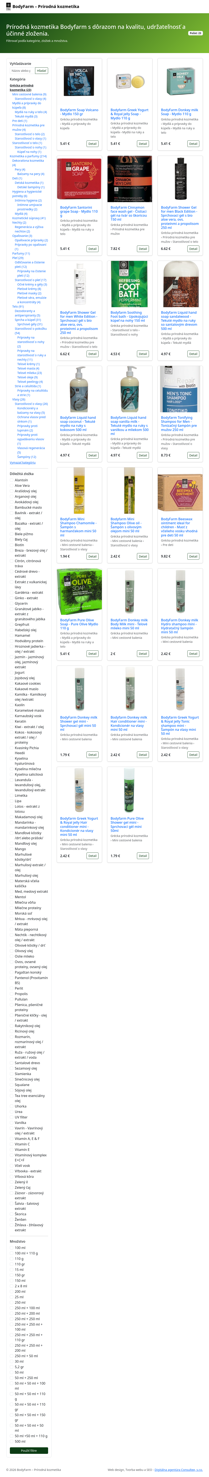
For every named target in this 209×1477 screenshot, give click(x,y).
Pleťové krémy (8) (29, 289)
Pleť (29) (18, 258)
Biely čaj (21, 539)
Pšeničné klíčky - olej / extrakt (31, 1018)
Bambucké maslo (28, 507)
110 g (19, 1258)
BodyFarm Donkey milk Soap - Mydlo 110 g (179, 112)
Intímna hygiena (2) (28, 200)
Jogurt (20, 672)
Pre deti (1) (19, 121)
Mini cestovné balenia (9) (29, 94)
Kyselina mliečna (28, 769)
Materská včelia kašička (27, 883)
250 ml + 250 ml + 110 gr (29, 1337)
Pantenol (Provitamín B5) (31, 980)
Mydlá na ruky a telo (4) (31, 112)
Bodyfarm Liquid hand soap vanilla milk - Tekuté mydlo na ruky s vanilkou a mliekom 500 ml (130, 425)
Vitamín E (22, 1149)
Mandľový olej (26, 843)
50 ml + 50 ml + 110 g (30, 1396)
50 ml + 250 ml (26, 1378)
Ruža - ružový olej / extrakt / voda (30, 1055)
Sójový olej (23, 1090)
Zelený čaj (22, 1187)
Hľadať (41, 71)
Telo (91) (18, 306)
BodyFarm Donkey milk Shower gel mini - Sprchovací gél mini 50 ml (78, 723)
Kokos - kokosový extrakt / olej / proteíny (28, 737)
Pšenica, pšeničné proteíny (29, 1007)
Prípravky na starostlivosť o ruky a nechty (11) (31, 355)
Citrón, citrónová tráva (28, 563)
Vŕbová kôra (24, 1176)
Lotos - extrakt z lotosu (27, 809)
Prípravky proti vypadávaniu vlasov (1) (30, 439)
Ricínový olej (24, 1031)
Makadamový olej (29, 817)
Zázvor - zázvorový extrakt (29, 1195)
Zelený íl (21, 1182)
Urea (18, 1111)
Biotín (19, 545)
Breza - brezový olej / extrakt (31, 553)
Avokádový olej (26, 502)
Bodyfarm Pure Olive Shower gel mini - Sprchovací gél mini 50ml (127, 824)
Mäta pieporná (26, 929)
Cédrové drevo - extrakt (27, 574)
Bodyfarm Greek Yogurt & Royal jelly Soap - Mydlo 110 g (130, 114)
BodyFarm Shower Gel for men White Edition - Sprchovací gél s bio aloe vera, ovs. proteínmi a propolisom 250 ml (79, 322)
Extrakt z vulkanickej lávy (31, 584)
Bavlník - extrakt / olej (28, 515)
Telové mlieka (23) (29, 373)
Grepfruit (22, 624)
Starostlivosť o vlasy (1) (30, 138)
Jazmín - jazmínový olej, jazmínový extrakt (29, 662)
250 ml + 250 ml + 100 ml (29, 1327)
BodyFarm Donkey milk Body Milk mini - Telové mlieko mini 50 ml (129, 624)
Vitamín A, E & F (27, 1138)
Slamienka (23, 1073)
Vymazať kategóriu (23, 462)
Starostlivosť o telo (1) (27, 143)
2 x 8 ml (21, 1286)
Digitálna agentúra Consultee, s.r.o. (179, 1470)
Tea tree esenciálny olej (30, 1098)
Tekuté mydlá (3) (26, 116)
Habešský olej (26, 630)
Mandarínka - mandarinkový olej (29, 825)
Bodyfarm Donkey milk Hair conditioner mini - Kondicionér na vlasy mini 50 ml (129, 723)
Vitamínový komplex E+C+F (31, 1157)
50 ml (19, 1372)
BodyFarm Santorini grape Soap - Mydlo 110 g (79, 211)
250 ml (20, 1302)
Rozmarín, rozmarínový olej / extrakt (29, 1041)
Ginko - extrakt (26, 598)
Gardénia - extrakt (29, 592)
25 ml (19, 1297)
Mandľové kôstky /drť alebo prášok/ (29, 835)
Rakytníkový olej (27, 1025)
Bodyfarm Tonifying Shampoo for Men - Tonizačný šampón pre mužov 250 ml (179, 423)
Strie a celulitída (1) (28, 386)
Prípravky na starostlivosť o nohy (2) (31, 341)
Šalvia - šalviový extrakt (27, 1206)
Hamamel (22, 635)
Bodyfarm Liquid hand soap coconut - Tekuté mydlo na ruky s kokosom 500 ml (78, 423)
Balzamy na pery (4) (31, 174)
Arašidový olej (26, 491)
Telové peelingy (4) (30, 382)
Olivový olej (24, 951)
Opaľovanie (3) (22, 236)
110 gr (20, 1264)
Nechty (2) (19, 222)
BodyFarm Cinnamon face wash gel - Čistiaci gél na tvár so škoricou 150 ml (129, 213)
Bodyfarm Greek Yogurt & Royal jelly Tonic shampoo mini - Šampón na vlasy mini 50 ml (180, 725)
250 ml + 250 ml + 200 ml (29, 1348)
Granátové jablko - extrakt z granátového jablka (30, 614)
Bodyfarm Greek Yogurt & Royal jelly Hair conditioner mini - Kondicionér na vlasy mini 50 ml (79, 826)
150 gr (20, 1275)
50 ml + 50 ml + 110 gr (30, 1407)
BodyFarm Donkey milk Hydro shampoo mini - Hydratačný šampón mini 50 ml (179, 626)
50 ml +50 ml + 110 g (31, 1436)
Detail (92, 144)
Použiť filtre (29, 1451)
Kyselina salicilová (29, 774)
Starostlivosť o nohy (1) (30, 147)
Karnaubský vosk (28, 716)
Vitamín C (22, 1144)
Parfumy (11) (21, 253)
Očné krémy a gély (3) (32, 284)
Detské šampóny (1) (31, 187)
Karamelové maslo (29, 710)
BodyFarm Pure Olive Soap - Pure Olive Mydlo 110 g (79, 624)
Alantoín (21, 480)
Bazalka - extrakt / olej (29, 526)
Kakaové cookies (28, 683)
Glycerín (21, 603)
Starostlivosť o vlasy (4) (30, 99)
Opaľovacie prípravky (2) (31, 240)
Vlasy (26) (18, 399)
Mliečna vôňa (25, 902)
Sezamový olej (26, 1068)
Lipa (18, 801)
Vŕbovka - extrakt (28, 1171)
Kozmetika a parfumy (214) (28, 156)
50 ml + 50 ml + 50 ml (29, 1428)
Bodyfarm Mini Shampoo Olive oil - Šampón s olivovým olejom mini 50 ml (126, 525)
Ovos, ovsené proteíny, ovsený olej (31, 964)
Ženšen (20, 1219)
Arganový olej (25, 496)
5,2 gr (19, 1367)
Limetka (21, 795)
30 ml (19, 1361)
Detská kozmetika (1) (29, 183)
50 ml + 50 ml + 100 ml (30, 1386)
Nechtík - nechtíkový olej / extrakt (31, 937)
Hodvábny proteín (29, 641)
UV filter (21, 1117)
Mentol (20, 897)
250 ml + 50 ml (26, 1356)
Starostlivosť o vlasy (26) (31, 404)
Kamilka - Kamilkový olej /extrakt (30, 697)
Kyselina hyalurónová (24, 761)
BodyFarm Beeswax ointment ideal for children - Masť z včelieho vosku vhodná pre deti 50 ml (179, 527)
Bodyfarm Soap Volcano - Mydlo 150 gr (79, 112)
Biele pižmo (24, 534)
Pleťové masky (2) (29, 293)
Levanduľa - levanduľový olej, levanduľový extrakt (30, 785)
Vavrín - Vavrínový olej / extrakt (29, 1130)
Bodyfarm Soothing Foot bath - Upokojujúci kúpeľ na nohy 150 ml (129, 316)
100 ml (20, 1247)
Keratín (20, 721)
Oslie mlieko (24, 956)
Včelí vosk (22, 1165)
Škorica (20, 1214)
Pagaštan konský (28, 972)
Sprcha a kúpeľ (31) (28, 320)
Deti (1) (17, 178)
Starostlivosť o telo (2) (30, 134)
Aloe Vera (22, 485)
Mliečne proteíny (28, 908)
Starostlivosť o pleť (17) (30, 280)
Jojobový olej (25, 678)
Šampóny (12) (26, 457)
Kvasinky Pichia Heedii (27, 750)
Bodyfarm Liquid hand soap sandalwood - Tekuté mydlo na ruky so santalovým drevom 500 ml (179, 320)
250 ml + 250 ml (27, 1319)
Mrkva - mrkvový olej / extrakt (31, 921)
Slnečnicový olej (27, 1079)
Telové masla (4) (28, 368)
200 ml (20, 1291)
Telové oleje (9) (27, 377)
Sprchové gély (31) (29, 324)
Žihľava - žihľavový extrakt (29, 1227)
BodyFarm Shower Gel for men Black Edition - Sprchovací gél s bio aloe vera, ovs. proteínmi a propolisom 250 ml (180, 217)
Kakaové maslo (26, 689)
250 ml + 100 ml (27, 1308)
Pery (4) (20, 169)
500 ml (20, 1441)
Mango (20, 849)
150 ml (20, 1280)
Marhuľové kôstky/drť (23, 857)
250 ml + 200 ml (27, 1313)
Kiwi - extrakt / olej (29, 726)
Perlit (19, 988)
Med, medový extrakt (31, 891)
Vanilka (20, 1122)
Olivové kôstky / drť (30, 945)
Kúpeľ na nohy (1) (29, 152)
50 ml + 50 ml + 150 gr (30, 1417)
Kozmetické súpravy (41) (29, 218)
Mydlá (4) (21, 214)
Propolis (21, 993)
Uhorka (20, 1106)
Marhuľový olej (26, 875)
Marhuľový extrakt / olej (30, 867)
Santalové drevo (27, 1063)
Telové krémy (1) (28, 364)
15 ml (19, 1269)
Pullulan (21, 999)
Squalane (22, 1084)
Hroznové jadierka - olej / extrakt (30, 649)
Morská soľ (23, 913)
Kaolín (20, 705)
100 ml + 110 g (26, 1253)
